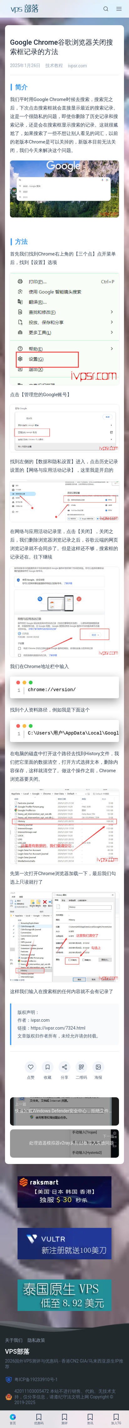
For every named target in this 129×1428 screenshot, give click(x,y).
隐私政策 (36, 1339)
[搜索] (105, 8)
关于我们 (14, 1339)
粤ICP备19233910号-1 (31, 1379)
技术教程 (54, 65)
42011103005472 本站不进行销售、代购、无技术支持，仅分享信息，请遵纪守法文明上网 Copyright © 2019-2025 (60, 1396)
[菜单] (119, 9)
